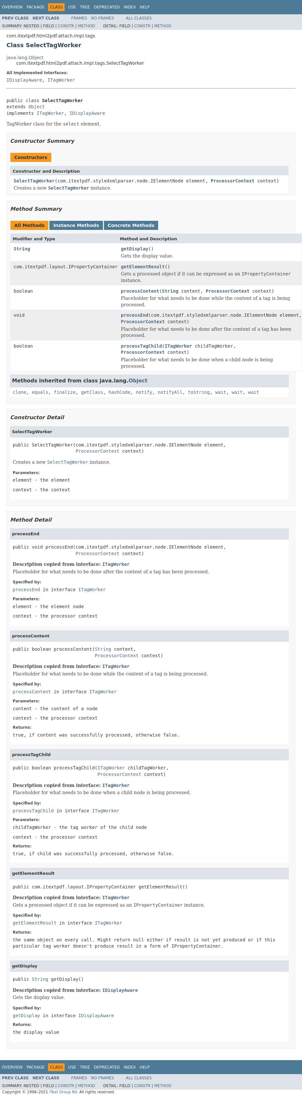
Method (86, 26)
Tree (85, 7)
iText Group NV (63, 1092)
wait (220, 392)
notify (144, 392)
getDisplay (134, 248)
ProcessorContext (233, 180)
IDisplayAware (24, 80)
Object (36, 106)
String (22, 248)
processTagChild (141, 346)
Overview (12, 7)
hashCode (119, 392)
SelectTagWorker (34, 180)
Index (130, 7)
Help (145, 7)
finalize (64, 392)
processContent (140, 291)
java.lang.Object (25, 57)
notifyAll (170, 392)
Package (35, 7)
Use (72, 7)
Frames (79, 18)
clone (19, 392)
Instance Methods (76, 225)
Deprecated (107, 7)
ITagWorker (61, 80)
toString (199, 392)
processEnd (134, 315)
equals (40, 392)
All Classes (139, 18)
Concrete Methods (131, 225)
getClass (92, 392)
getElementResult (143, 266)
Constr (66, 26)
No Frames (102, 18)
